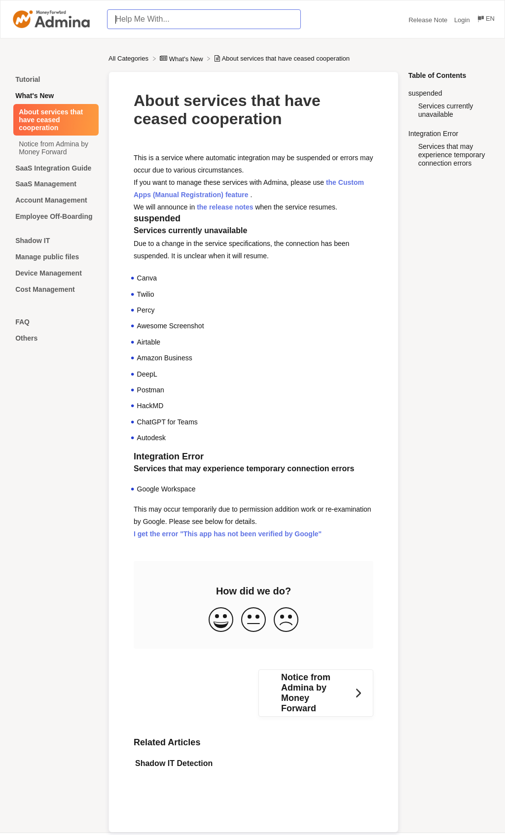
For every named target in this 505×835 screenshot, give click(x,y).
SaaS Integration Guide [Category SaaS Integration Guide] (53, 168)
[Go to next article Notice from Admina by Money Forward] (315, 693)
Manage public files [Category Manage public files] (47, 257)
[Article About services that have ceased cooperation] (54, 120)
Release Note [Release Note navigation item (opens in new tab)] (428, 20)
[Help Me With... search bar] (204, 19)
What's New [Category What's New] (34, 96)
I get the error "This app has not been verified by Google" (228, 534)
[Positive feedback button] (221, 620)
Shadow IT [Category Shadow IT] (32, 240)
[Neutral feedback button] (253, 620)
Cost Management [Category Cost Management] (45, 289)
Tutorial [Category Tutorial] (27, 79)
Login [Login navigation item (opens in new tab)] (462, 20)
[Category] (54, 228)
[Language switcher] (485, 20)
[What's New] (182, 58)
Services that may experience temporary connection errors (451, 154)
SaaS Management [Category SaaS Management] (45, 184)
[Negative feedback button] (286, 620)
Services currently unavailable (445, 110)
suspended (425, 93)
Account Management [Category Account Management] (51, 200)
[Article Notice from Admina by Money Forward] (54, 148)
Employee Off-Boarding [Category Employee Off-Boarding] (53, 216)
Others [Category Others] (26, 338)
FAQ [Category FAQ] (22, 322)
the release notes (225, 207)
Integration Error (433, 134)
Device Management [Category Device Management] (48, 273)
